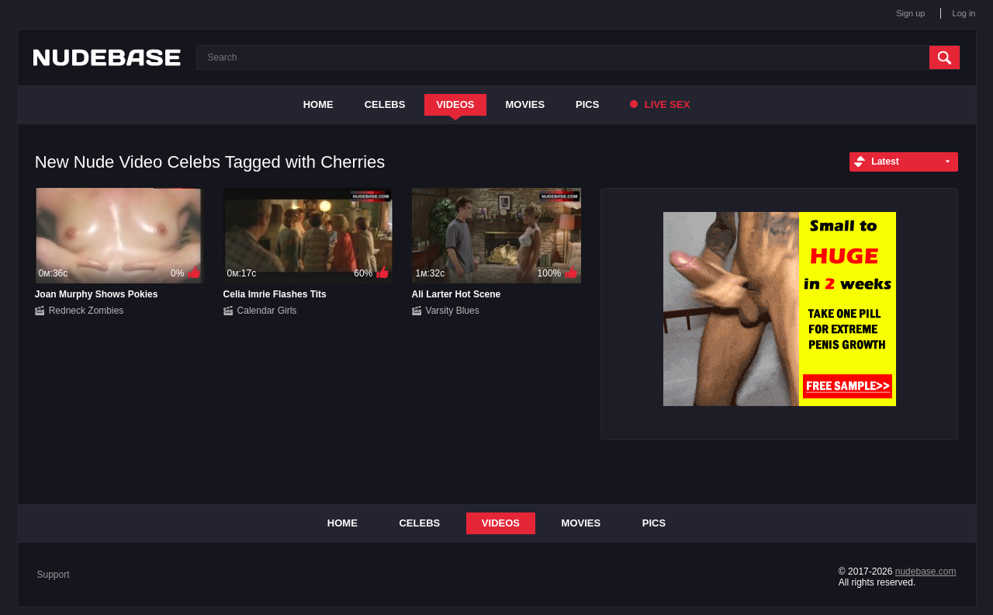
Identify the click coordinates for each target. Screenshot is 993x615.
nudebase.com (926, 571)
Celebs (385, 104)
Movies (525, 104)
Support (53, 574)
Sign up (910, 13)
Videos (455, 104)
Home (318, 104)
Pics (587, 104)
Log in (964, 13)
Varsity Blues (452, 310)
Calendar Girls (267, 310)
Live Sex (660, 104)
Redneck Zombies (86, 310)
